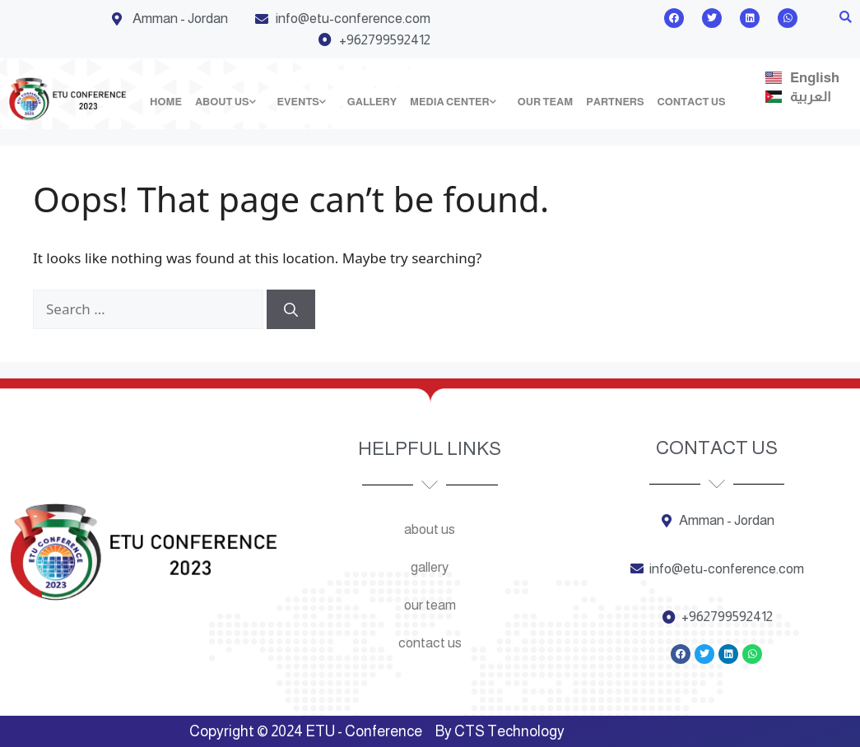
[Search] (291, 309)
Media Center (457, 102)
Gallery (372, 101)
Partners (615, 101)
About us (229, 102)
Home (166, 101)
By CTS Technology (500, 731)
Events (305, 102)
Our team (545, 101)
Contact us (692, 101)
